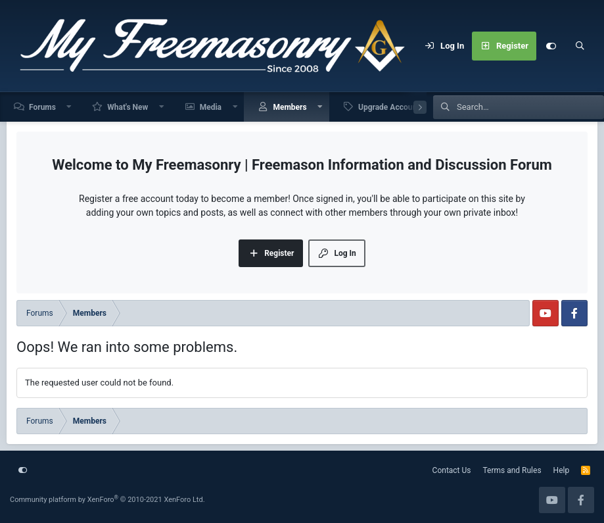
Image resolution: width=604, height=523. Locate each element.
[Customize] (550, 46)
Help (561, 470)
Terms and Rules (512, 470)
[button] (69, 107)
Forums (42, 107)
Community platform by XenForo (107, 499)
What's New (127, 107)
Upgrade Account (388, 107)
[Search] (579, 46)
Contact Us (451, 470)
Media (210, 107)
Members (289, 107)
